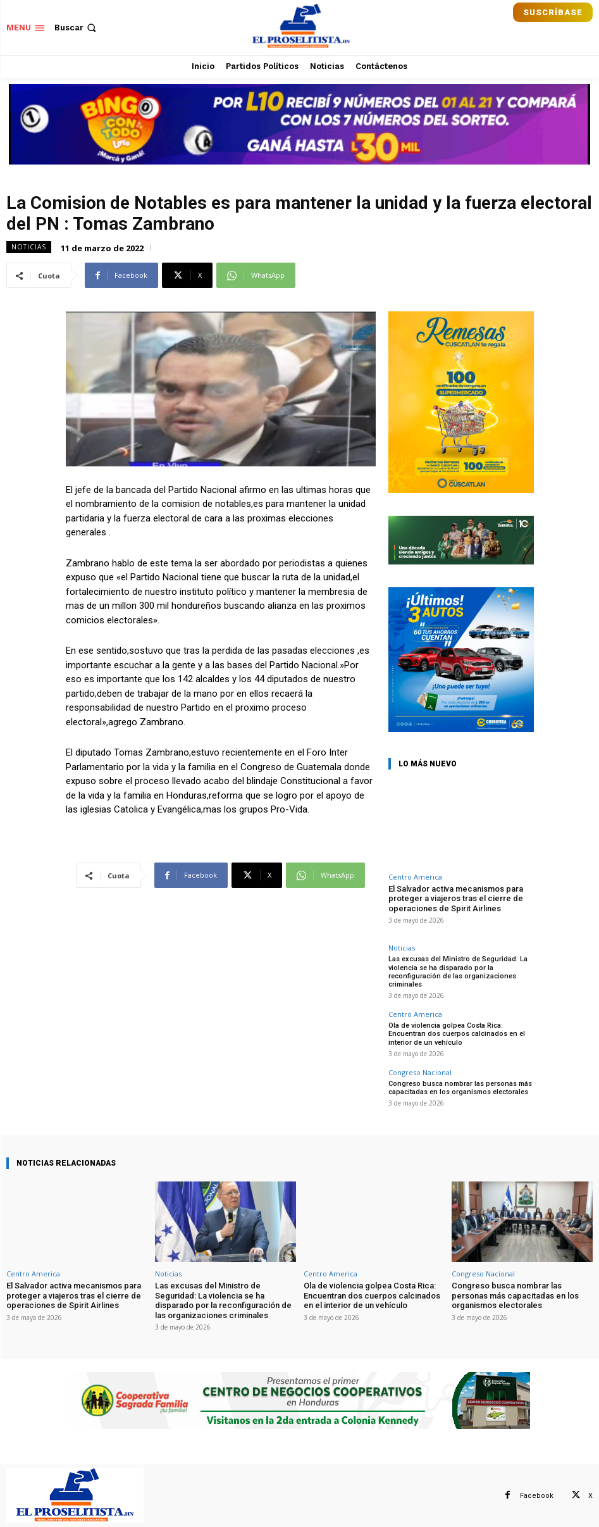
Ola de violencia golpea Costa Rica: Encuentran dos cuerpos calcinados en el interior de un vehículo (456, 1033)
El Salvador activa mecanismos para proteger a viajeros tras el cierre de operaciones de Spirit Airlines (455, 898)
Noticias (28, 247)
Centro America (415, 876)
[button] (76, 27)
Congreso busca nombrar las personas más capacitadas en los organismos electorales (460, 1088)
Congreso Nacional (420, 1072)
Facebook (536, 1496)
